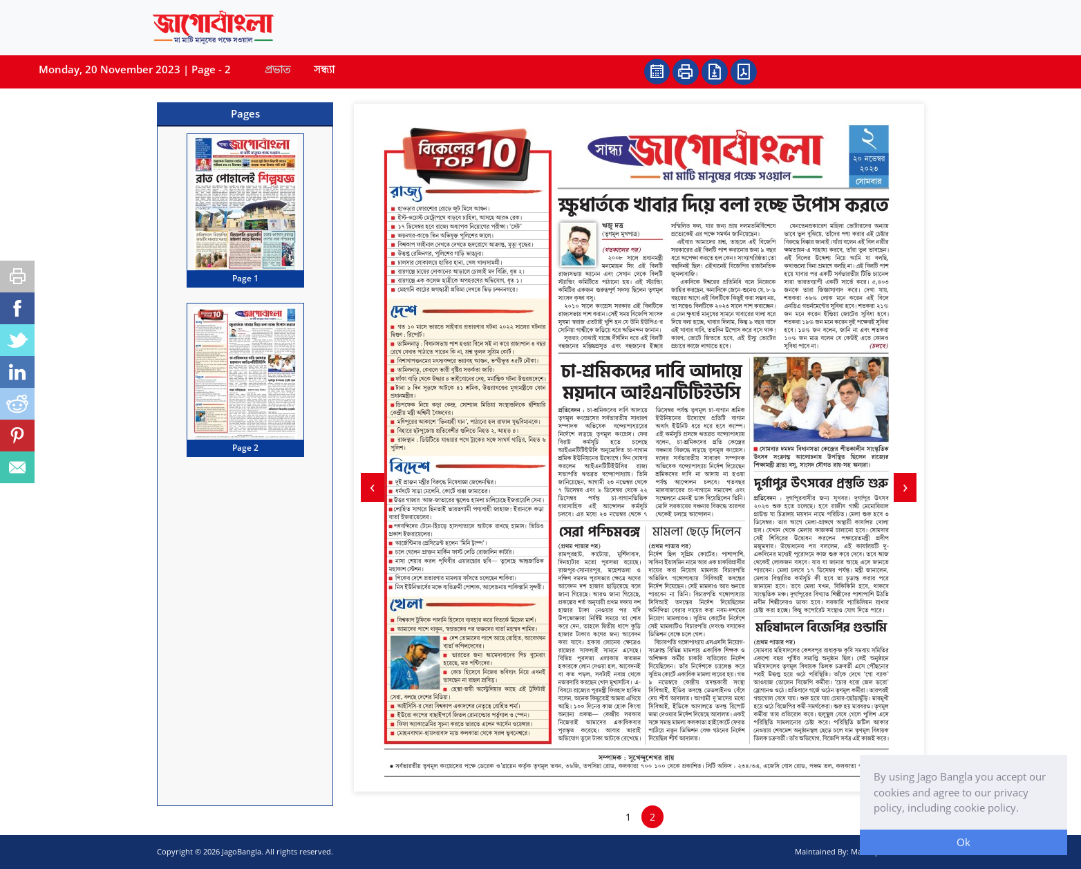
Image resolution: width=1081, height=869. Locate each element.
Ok (963, 842)
